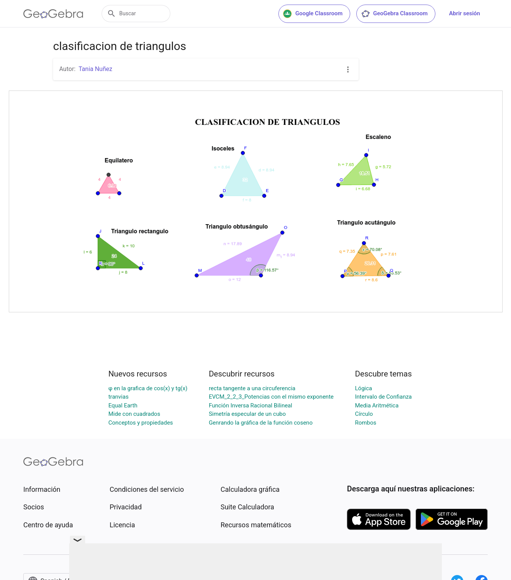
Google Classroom (313, 13)
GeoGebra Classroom (394, 13)
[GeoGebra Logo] (53, 13)
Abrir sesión (464, 13)
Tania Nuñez (95, 69)
